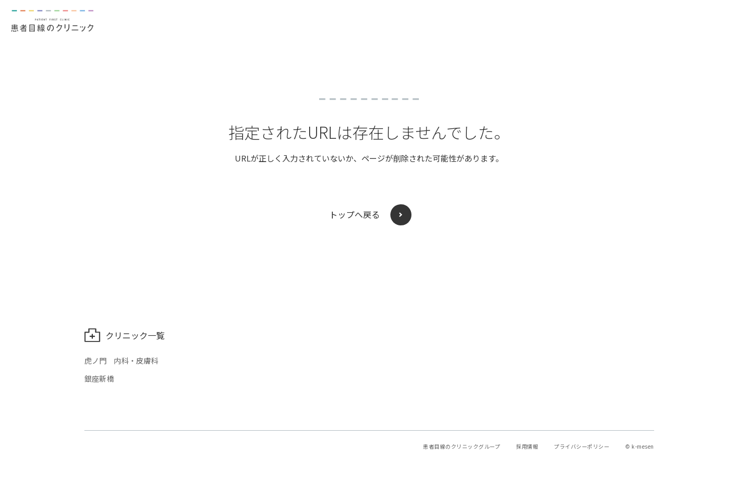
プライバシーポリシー (581, 446)
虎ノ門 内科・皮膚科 (121, 360)
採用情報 (527, 446)
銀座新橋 (99, 378)
